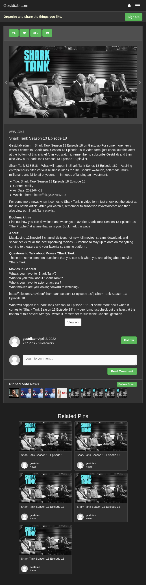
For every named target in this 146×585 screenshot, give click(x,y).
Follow (129, 340)
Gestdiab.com (15, 5)
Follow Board (126, 384)
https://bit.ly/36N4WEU (50, 195)
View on (73, 322)
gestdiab (35, 463)
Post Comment (122, 371)
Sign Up (133, 17)
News (34, 384)
